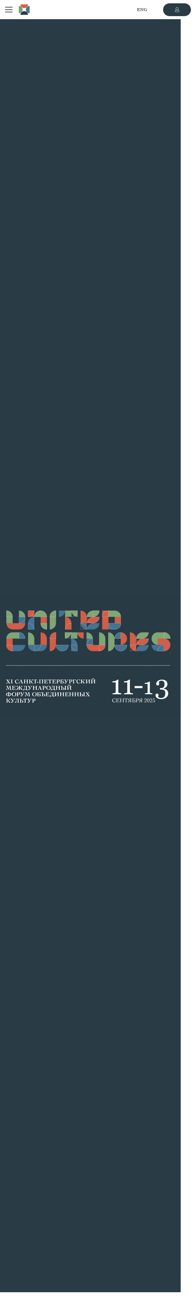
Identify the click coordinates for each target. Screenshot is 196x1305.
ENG (142, 9)
